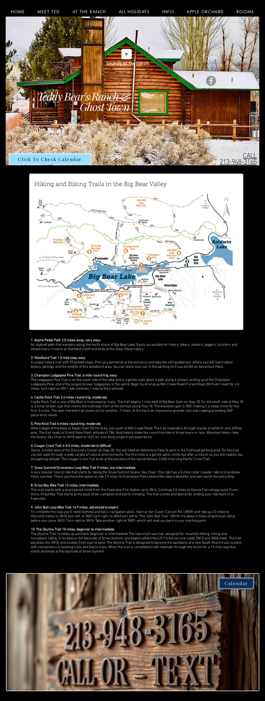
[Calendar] (236, 583)
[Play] (126, 54)
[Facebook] (211, 81)
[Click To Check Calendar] (50, 159)
